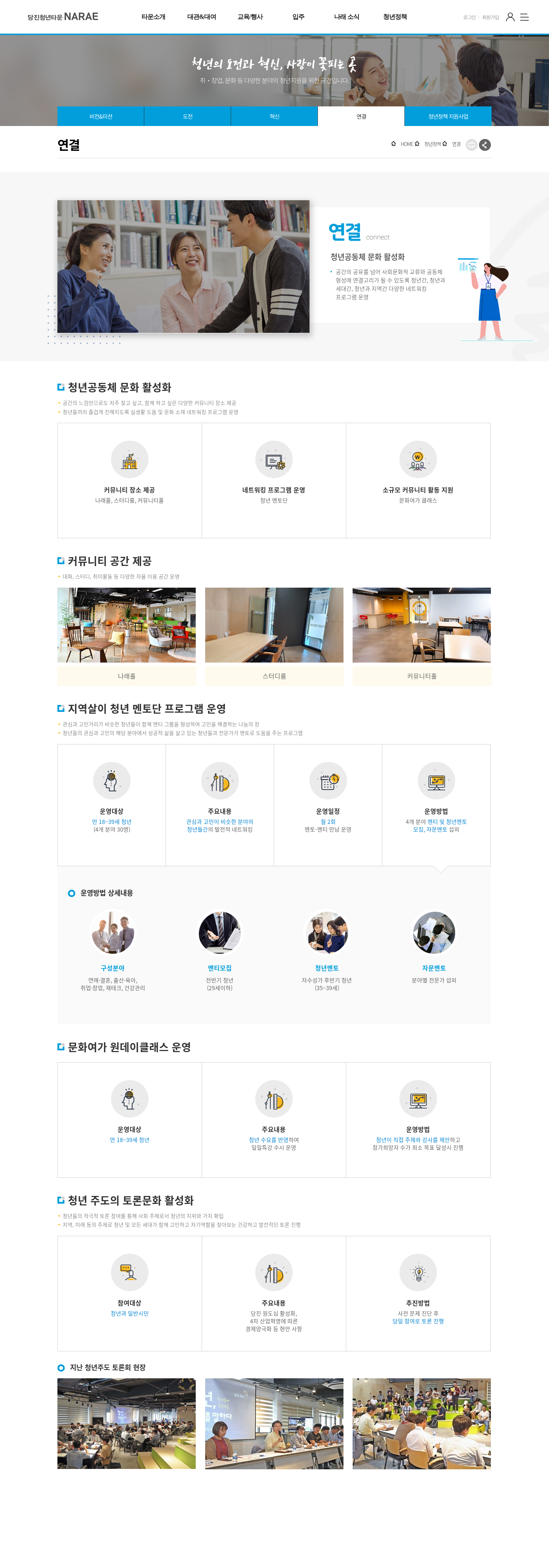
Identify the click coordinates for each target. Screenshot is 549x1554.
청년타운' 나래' (63, 16)
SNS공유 (485, 145)
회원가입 (490, 17)
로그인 (469, 17)
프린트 (472, 145)
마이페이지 (510, 17)
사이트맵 (524, 17)
